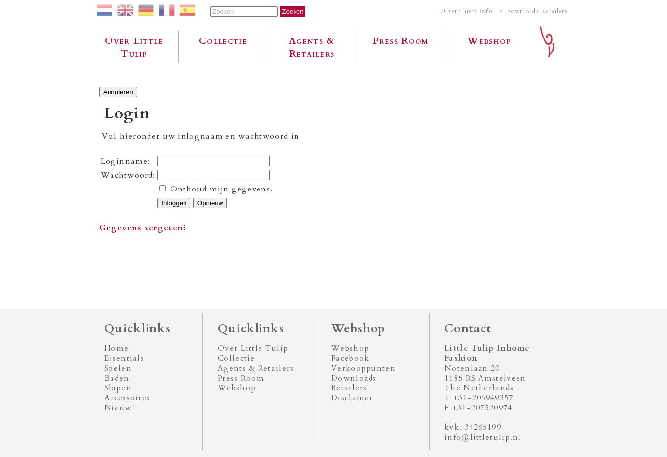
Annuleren (118, 92)
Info (486, 11)
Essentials (124, 358)
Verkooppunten (363, 368)
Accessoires (127, 397)
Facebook (350, 358)
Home (116, 348)
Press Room (401, 41)
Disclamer (352, 397)
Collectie (223, 41)
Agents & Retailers (311, 47)
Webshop (489, 41)
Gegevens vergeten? (142, 228)
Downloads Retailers (354, 383)
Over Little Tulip (134, 47)
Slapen (118, 387)
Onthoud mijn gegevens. (221, 189)
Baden (117, 378)
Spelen (118, 368)
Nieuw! (119, 407)
